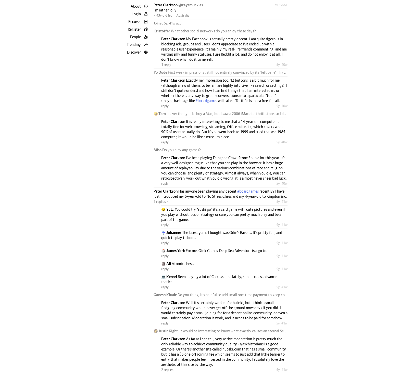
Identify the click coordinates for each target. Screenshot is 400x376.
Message (281, 5)
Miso (158, 150)
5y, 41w (282, 201)
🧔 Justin (161, 331)
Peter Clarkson (166, 5)
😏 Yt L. (168, 209)
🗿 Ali (166, 263)
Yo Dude (161, 72)
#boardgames (206, 100)
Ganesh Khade (166, 295)
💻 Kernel (169, 276)
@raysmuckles (190, 5)
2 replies (167, 370)
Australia (183, 15)
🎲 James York (173, 250)
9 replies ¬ (161, 201)
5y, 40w (282, 64)
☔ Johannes (171, 232)
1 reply (166, 64)
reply (165, 106)
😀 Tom (160, 113)
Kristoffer (162, 31)
